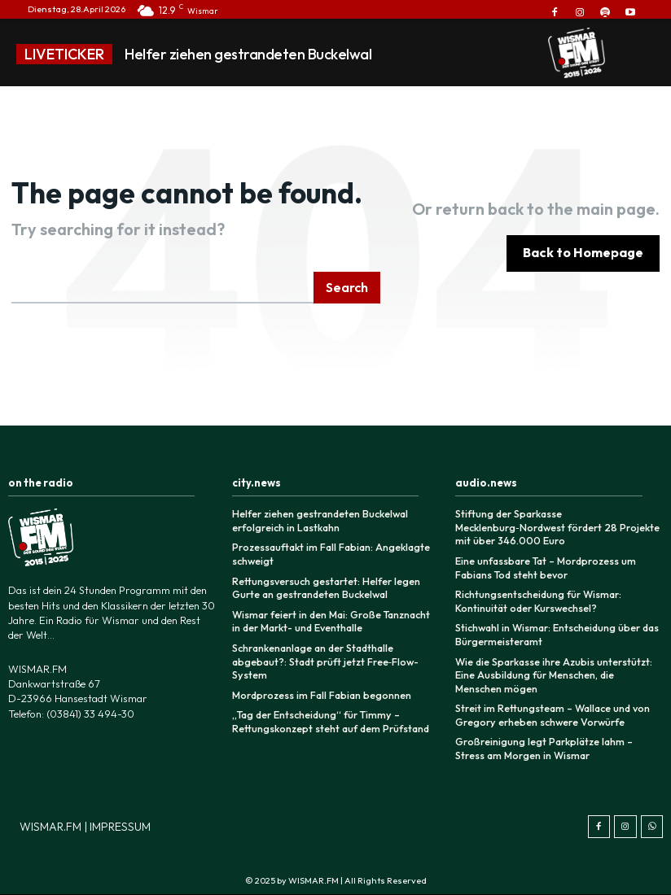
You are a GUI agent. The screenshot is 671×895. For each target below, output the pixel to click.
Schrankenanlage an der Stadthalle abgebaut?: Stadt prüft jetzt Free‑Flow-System (322, 657)
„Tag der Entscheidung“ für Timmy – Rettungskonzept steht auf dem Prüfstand (327, 716)
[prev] (484, 54)
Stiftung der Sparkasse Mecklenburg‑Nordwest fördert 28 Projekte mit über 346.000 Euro (554, 526)
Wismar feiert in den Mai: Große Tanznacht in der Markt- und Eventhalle (333, 618)
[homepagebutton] (583, 253)
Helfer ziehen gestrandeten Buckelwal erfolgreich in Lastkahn (318, 520)
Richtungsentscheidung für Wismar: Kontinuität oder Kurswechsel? (536, 598)
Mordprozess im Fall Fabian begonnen (319, 690)
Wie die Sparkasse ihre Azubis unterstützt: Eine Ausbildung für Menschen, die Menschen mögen (556, 670)
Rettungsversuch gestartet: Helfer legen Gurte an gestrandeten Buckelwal (322, 586)
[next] (510, 54)
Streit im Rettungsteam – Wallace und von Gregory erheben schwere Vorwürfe (548, 709)
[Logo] (576, 53)
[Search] (347, 287)
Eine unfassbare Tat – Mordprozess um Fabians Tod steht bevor (544, 565)
